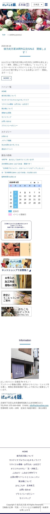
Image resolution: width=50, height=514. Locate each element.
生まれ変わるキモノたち (10, 145)
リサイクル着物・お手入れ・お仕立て (15, 104)
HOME (4, 91)
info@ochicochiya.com (39, 405)
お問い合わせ (6, 121)
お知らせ (5, 136)
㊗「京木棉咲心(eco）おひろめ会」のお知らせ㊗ (19, 172)
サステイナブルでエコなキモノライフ (15, 100)
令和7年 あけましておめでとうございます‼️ (18, 160)
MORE (6, 78)
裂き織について (7, 108)
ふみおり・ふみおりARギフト (25, 473)
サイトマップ (6, 117)
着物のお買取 (6, 113)
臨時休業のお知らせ (9, 177)
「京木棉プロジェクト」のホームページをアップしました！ (23, 168)
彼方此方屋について (9, 96)
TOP (3, 35)
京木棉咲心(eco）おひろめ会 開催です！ (17, 164)
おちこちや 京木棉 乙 (25, 485)
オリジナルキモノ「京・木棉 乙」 (25, 469)
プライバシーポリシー (10, 126)
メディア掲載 (6, 140)
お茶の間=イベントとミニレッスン (24, 477)
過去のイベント (7, 149)
